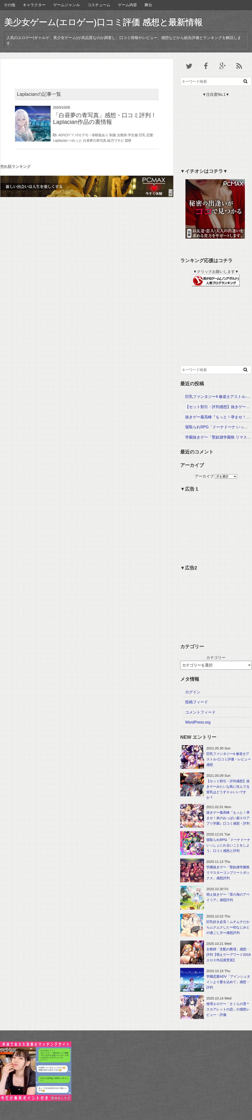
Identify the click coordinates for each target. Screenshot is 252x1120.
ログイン (192, 692)
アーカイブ (204, 476)
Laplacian (60, 140)
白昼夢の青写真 (94, 140)
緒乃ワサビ (115, 140)
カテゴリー (215, 658)
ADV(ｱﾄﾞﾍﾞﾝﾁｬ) (69, 135)
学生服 (133, 135)
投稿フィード (196, 702)
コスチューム (98, 5)
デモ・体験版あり (95, 135)
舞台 (148, 5)
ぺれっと (75, 140)
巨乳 (142, 135)
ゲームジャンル (66, 5)
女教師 (122, 135)
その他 (9, 5)
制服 (112, 135)
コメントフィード (200, 712)
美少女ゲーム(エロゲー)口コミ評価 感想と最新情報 (103, 22)
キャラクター (34, 5)
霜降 (128, 140)
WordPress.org (197, 722)
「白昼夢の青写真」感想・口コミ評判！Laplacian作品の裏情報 (104, 118)
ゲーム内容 (127, 5)
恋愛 (149, 135)
